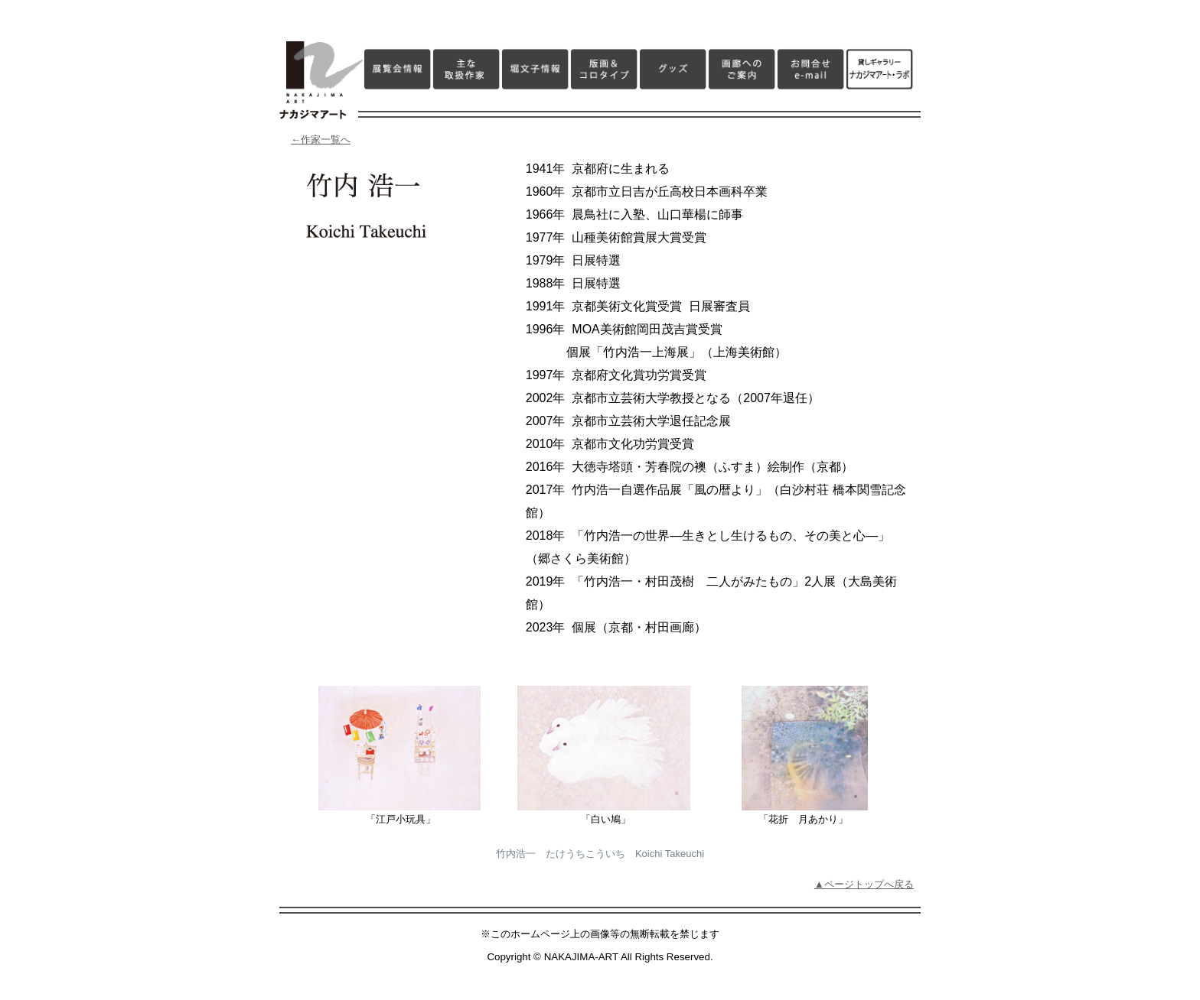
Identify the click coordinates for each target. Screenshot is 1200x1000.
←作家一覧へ (321, 139)
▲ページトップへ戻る (864, 884)
